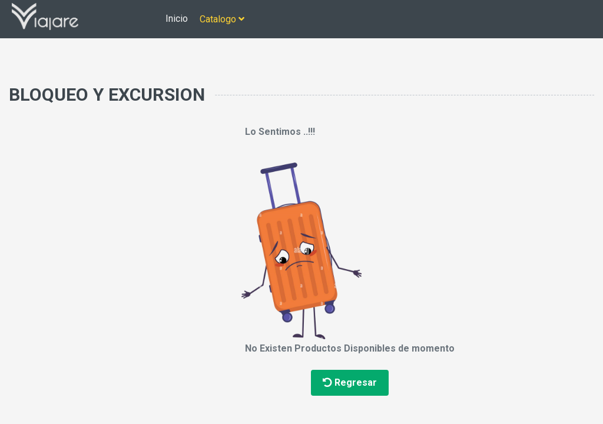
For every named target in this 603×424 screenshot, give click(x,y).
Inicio (176, 18)
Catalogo (222, 19)
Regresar (350, 382)
